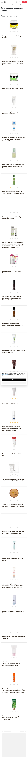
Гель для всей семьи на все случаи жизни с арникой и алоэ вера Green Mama (12, 63)
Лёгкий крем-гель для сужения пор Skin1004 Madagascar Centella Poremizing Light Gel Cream (12, 663)
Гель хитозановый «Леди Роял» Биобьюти (11, 272)
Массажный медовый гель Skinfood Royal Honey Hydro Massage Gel (13, 532)
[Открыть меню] (2, 2)
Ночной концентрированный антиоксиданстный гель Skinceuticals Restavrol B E (13, 325)
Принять (14, 379)
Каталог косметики (6, 5)
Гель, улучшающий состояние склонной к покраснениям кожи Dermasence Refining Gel (11, 428)
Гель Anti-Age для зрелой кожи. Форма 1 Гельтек (13, 637)
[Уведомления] (19, 2)
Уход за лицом (15, 5)
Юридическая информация (14, 745)
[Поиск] (16, 2)
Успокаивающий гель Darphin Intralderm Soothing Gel (11, 112)
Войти (24, 1)
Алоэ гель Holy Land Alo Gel (10, 403)
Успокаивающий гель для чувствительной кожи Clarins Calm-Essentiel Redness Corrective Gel (12, 585)
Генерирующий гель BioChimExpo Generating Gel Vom (12, 217)
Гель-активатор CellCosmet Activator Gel (13, 454)
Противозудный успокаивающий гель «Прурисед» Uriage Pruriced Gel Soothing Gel (13, 139)
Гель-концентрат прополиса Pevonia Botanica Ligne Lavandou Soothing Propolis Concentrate (13, 166)
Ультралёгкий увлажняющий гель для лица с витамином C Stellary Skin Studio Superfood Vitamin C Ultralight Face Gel (13, 690)
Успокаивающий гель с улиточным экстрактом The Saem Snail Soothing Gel (13, 506)
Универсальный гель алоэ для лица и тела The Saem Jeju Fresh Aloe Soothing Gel (13, 717)
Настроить (14, 383)
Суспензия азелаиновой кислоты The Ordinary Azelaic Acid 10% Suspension (13, 480)
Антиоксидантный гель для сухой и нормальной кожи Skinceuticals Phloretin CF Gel (12, 298)
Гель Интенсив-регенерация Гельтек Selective (13, 612)
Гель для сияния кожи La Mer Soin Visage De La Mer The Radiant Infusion (13, 192)
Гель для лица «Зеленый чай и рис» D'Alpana (12, 36)
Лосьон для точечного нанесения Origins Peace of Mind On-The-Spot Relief (12, 558)
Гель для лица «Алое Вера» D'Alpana (12, 88)
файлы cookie (5, 374)
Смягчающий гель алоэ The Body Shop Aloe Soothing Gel (13, 351)
